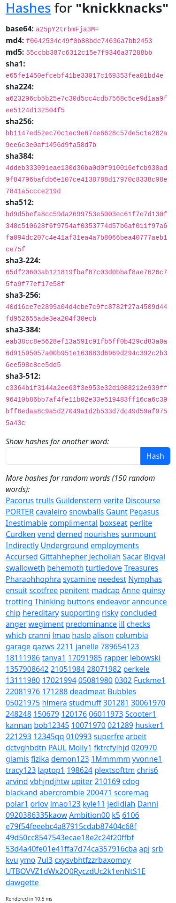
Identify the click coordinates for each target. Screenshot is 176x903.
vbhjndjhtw (49, 781)
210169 (107, 781)
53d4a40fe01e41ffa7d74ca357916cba (71, 849)
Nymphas (145, 579)
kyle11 (94, 804)
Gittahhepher (63, 556)
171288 (55, 691)
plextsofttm (114, 770)
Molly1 (80, 747)
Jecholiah (105, 556)
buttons (81, 601)
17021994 (59, 680)
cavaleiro (51, 512)
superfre (109, 736)
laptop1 (51, 770)
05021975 (23, 702)
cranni (39, 635)
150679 (46, 714)
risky (110, 613)
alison (103, 635)
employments (115, 545)
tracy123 (21, 770)
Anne (131, 590)
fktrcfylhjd (111, 747)
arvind (17, 781)
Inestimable (26, 523)
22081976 (23, 691)
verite (113, 500)
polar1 (17, 804)
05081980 (95, 680)
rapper (116, 658)
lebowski (145, 658)
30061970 (148, 702)
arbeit (136, 736)
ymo (28, 860)
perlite (141, 523)
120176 (74, 714)
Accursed (22, 556)
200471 (99, 792)
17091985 (85, 658)
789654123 (119, 646)
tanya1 (54, 658)
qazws (43, 646)
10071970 (88, 725)
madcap (106, 590)
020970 (144, 747)
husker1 (149, 725)
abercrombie (61, 792)
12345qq (48, 736)
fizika (40, 759)
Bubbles (121, 691)
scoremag (131, 792)
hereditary (41, 613)
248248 (18, 714)
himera (54, 702)
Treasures (141, 568)
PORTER (20, 512)
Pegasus (144, 512)
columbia (131, 635)
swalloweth (25, 568)
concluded (138, 613)
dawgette (22, 882)
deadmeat (87, 691)
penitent (74, 590)
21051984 (68, 669)
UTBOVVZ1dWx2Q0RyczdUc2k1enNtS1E (75, 871)
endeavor (113, 601)
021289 (120, 725)
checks (138, 624)
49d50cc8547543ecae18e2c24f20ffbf (70, 837)
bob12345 (51, 725)
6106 (130, 815)
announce (149, 601)
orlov (39, 804)
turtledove (104, 568)
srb (157, 849)
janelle (87, 646)
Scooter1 (140, 714)
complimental (73, 523)
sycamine (79, 579)
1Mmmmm (110, 759)
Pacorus (20, 500)
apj (144, 849)
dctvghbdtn (26, 747)
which (16, 635)
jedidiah (121, 804)
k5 (116, 815)
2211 (65, 646)
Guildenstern (79, 500)
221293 (18, 736)
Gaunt (117, 512)
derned (69, 534)
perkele (136, 669)
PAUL (57, 747)
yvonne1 (147, 759)
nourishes (101, 534)
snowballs (86, 512)
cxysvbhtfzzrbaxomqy (92, 860)
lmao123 (65, 804)
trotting (19, 601)
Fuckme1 (150, 680)
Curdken (21, 534)
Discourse (142, 500)
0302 (123, 680)
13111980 (23, 680)
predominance (91, 624)
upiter (81, 781)
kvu (12, 860)
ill (121, 624)
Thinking (49, 601)
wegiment (46, 624)
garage (18, 646)
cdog (131, 781)
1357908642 (27, 669)
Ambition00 (89, 815)
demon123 (70, 759)
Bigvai (155, 556)
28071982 (104, 669)
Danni (147, 804)
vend (46, 534)
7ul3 (45, 860)
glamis (17, 759)
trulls (45, 500)
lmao (61, 635)
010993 (79, 736)
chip (13, 613)
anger (16, 624)
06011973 (106, 714)
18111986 (23, 658)
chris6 (147, 770)
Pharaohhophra (33, 579)
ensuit (16, 590)
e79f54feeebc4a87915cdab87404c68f (71, 826)
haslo (81, 635)
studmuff (85, 702)
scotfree (44, 590)
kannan (19, 725)
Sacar (132, 556)
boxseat (113, 523)
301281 (116, 702)
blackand (22, 792)
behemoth (65, 568)
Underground (65, 545)
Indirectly (22, 545)
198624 (79, 770)
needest (112, 579)
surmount (138, 534)
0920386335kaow (36, 815)
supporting (80, 613)
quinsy (154, 590)
